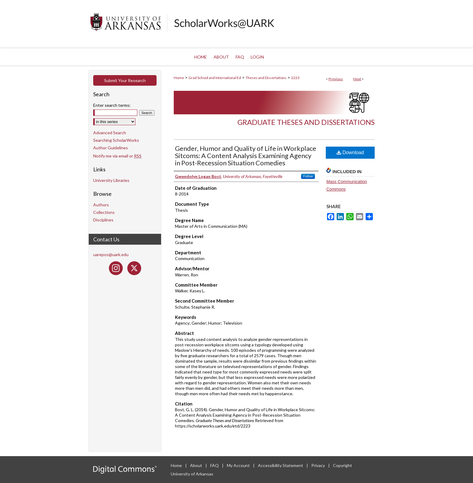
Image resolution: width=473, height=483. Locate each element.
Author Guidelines (110, 147)
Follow (308, 176)
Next (357, 79)
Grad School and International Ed (215, 77)
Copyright (342, 465)
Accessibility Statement (281, 465)
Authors (101, 204)
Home (179, 77)
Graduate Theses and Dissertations (306, 122)
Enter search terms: (112, 105)
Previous (336, 79)
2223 (295, 77)
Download (350, 152)
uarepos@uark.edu (111, 254)
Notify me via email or (117, 155)
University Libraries (111, 180)
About (196, 465)
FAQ (215, 465)
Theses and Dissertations (266, 77)
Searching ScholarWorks (116, 140)
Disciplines (103, 219)
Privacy (318, 465)
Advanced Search (109, 132)
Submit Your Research (125, 80)
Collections (104, 212)
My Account (239, 465)
